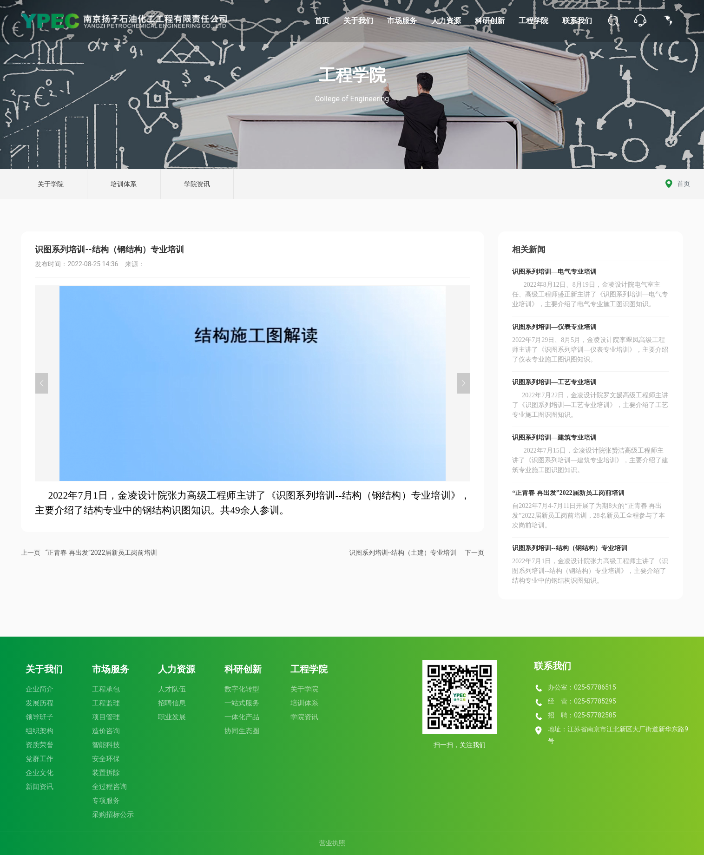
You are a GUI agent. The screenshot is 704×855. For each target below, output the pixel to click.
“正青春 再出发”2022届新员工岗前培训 (101, 552)
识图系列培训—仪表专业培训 (554, 326)
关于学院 (51, 184)
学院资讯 (197, 184)
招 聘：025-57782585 (582, 715)
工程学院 (352, 75)
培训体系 (124, 184)
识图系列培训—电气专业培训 (554, 271)
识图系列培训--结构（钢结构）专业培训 (569, 548)
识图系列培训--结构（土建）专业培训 (403, 552)
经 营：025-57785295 (582, 701)
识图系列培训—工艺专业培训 (554, 382)
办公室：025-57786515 (582, 687)
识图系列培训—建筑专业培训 (554, 437)
